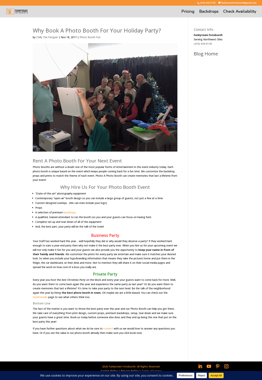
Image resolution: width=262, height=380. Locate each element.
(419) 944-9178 (207, 2)
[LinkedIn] (200, 366)
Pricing (187, 12)
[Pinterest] (217, 366)
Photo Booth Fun (90, 37)
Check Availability (239, 12)
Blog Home (206, 53)
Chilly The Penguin (47, 37)
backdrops (70, 212)
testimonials (40, 297)
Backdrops (209, 12)
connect (108, 328)
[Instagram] (226, 366)
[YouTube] (209, 366)
